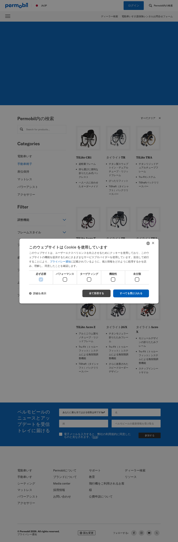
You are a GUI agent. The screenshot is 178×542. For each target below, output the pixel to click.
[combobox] (148, 243)
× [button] (153, 243)
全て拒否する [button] (96, 293)
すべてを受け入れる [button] (131, 293)
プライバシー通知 (60, 261)
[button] (37, 293)
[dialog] (89, 271)
